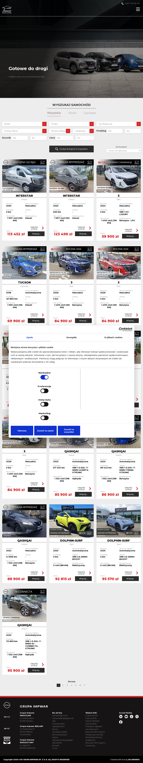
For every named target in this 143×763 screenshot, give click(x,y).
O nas (58, 744)
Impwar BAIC (94, 717)
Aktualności (61, 739)
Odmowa (30, 410)
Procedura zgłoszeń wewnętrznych (96, 721)
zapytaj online (35, 227)
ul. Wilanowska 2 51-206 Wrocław (32, 713)
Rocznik (6, 138)
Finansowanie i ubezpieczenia (62, 718)
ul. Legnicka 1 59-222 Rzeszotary (32, 743)
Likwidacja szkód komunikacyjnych (63, 726)
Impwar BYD (93, 712)
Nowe (72, 113)
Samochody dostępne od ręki (65, 713)
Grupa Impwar (94, 709)
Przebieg (101, 131)
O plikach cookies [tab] (113, 359)
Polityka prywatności (97, 728)
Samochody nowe (63, 709)
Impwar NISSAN (95, 714)
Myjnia (59, 731)
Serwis (59, 723)
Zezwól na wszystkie (112, 410)
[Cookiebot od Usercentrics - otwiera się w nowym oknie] (120, 351)
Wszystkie (54, 113)
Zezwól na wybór (71, 410)
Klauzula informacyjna (98, 725)
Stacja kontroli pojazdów (62, 735)
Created (112, 759)
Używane (90, 113)
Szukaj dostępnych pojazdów (71, 148)
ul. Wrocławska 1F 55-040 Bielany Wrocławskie (32, 728)
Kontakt (59, 742)
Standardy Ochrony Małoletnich (96, 732)
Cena (52, 138)
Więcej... (35, 232)
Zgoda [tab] (29, 359)
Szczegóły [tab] (71, 359)
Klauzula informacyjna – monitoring (98, 737)
